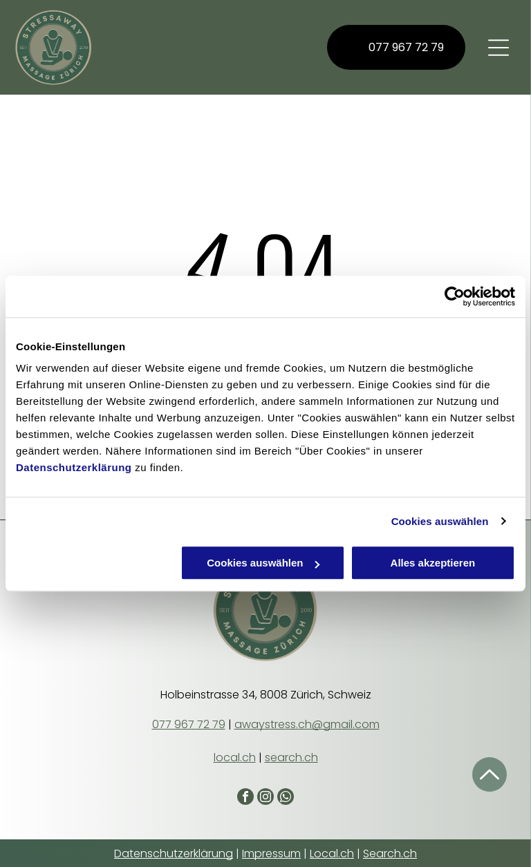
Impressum (271, 853)
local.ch (235, 757)
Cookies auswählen (440, 521)
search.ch (291, 757)
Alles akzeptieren (433, 563)
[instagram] (265, 798)
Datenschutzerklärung (74, 467)
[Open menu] (498, 47)
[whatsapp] (285, 798)
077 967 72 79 (188, 724)
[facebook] (245, 798)
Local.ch (332, 853)
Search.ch (390, 853)
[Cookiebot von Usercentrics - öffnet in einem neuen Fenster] (454, 296)
